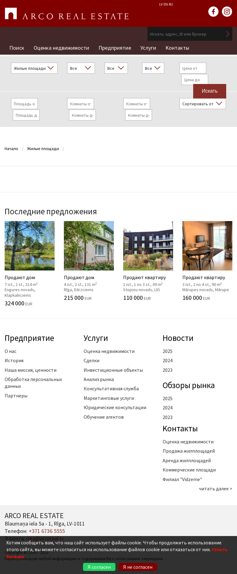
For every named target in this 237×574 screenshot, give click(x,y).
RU (171, 4)
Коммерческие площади (189, 470)
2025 (168, 351)
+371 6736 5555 (47, 530)
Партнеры (16, 395)
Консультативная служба (111, 388)
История (14, 360)
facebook (213, 11)
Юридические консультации (115, 407)
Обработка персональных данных (33, 382)
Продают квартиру (148, 261)
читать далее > (215, 488)
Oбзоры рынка (189, 385)
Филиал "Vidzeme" (182, 479)
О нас (10, 351)
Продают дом (30, 263)
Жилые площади (43, 148)
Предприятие (114, 47)
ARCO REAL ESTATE (67, 13)
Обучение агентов (104, 417)
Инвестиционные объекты (113, 370)
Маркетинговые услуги (109, 398)
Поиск (16, 47)
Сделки (91, 360)
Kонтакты (177, 47)
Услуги (148, 47)
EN (166, 4)
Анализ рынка (99, 379)
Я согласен (99, 567)
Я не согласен (137, 567)
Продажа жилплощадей (189, 451)
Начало (11, 148)
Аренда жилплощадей (187, 460)
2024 (168, 360)
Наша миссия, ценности (30, 370)
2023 (168, 370)
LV (161, 4)
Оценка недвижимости (61, 47)
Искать (227, 34)
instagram (227, 11)
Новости (178, 338)
